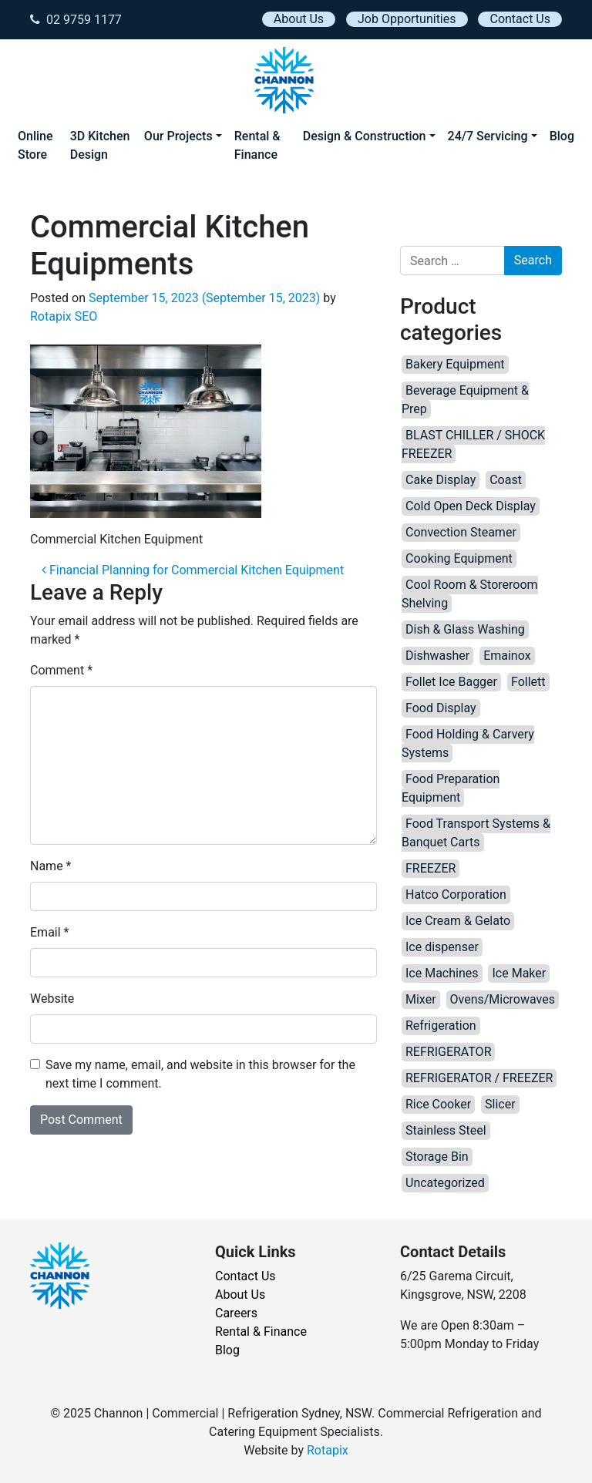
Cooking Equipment (459, 558)
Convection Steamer (460, 532)
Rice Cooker (438, 1104)
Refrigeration (440, 1025)
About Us (299, 19)
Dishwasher (437, 655)
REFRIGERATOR (448, 1051)
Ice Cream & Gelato (457, 920)
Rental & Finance (257, 145)
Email (49, 932)
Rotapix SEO (63, 316)
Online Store (35, 145)
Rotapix (327, 1450)
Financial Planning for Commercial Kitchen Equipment (193, 570)
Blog (562, 136)
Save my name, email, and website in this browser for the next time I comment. (200, 1074)
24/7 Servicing (488, 136)
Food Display (440, 708)
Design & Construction (364, 136)
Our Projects (178, 136)
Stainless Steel (445, 1130)
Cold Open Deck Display (470, 506)
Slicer (500, 1104)
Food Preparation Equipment (451, 788)
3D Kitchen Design (100, 145)
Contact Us (519, 19)
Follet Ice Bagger (451, 681)
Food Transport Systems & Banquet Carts (476, 832)
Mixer (420, 999)
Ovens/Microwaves (502, 999)
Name (51, 866)
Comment (61, 670)
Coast (505, 479)
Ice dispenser (442, 947)
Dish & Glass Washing (465, 629)
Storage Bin (437, 1156)
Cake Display (440, 479)
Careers (236, 1313)
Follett (528, 681)
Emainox (506, 655)
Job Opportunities (407, 19)
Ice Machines (442, 973)
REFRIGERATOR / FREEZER (479, 1078)
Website (52, 998)
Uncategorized (445, 1182)
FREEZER (430, 868)
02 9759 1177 (76, 19)
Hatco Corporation (455, 894)
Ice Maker (519, 973)
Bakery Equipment (455, 364)
